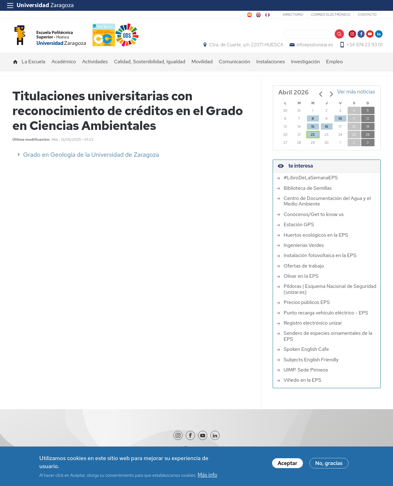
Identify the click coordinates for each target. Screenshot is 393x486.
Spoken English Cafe (306, 356)
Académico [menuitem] (64, 68)
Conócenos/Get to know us (314, 220)
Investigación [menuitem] (305, 68)
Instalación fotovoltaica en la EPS (320, 262)
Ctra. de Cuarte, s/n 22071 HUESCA (244, 48)
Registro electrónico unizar (313, 329)
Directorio (293, 14)
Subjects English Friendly (311, 366)
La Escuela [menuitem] (33, 68)
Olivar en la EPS (301, 282)
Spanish (249, 15)
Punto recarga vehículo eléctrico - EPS (326, 319)
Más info (207, 475)
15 (312, 133)
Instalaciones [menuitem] (270, 68)
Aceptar (287, 464)
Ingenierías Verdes (304, 251)
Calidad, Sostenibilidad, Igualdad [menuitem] (149, 68)
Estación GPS (299, 231)
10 (340, 125)
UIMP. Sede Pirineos (306, 376)
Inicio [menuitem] (15, 68)
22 (313, 141)
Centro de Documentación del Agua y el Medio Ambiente (327, 207)
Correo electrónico (330, 14)
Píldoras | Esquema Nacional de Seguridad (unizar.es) (330, 295)
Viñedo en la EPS (302, 386)
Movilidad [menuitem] (202, 68)
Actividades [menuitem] (95, 68)
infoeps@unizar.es (313, 48)
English (258, 15)
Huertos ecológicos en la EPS (316, 241)
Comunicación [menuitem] (234, 68)
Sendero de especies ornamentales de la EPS (328, 342)
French (267, 15)
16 (326, 133)
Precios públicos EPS (307, 309)
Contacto (367, 14)
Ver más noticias (356, 98)
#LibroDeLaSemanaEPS (311, 184)
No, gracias (329, 464)
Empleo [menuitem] (334, 68)
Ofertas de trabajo (304, 272)
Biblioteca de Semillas (308, 194)
